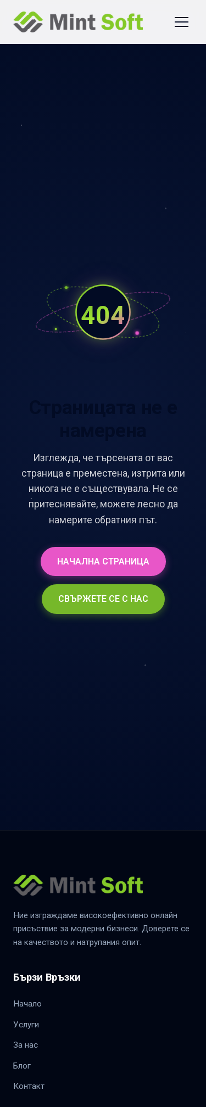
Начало (27, 1004)
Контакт (28, 1086)
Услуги (26, 1025)
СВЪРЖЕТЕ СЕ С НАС (103, 599)
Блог (22, 1066)
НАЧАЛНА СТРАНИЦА (103, 561)
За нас (25, 1045)
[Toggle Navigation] (181, 22)
